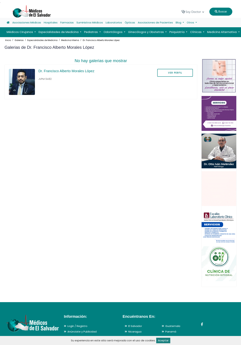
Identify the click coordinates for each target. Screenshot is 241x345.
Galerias (19, 40)
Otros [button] (191, 22)
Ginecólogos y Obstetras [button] (146, 32)
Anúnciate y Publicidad (82, 331)
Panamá (170, 331)
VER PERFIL (175, 72)
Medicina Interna (70, 40)
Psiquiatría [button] (177, 32)
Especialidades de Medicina (42, 40)
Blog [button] (179, 22)
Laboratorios (114, 22)
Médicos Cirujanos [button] (20, 32)
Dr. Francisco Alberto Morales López (101, 40)
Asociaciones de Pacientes (155, 22)
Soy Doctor (193, 12)
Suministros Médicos (89, 22)
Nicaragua (134, 331)
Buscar (221, 11)
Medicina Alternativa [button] (222, 32)
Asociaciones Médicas (26, 22)
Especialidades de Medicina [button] (59, 32)
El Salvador (135, 326)
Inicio (8, 40)
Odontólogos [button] (113, 32)
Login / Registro (77, 326)
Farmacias (67, 22)
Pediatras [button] (91, 32)
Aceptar (163, 340)
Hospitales (51, 22)
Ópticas (130, 22)
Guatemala (172, 326)
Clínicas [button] (196, 32)
